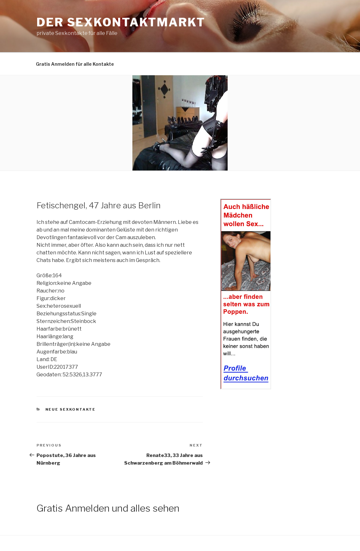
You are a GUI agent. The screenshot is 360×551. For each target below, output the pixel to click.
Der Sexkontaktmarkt (121, 22)
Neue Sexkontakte (70, 409)
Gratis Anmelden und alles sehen (108, 508)
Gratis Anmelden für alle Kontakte (75, 64)
